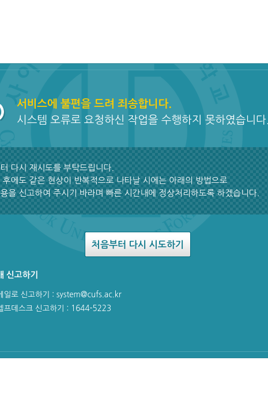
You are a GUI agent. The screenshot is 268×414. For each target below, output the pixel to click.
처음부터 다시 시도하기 (138, 244)
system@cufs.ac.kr (89, 294)
